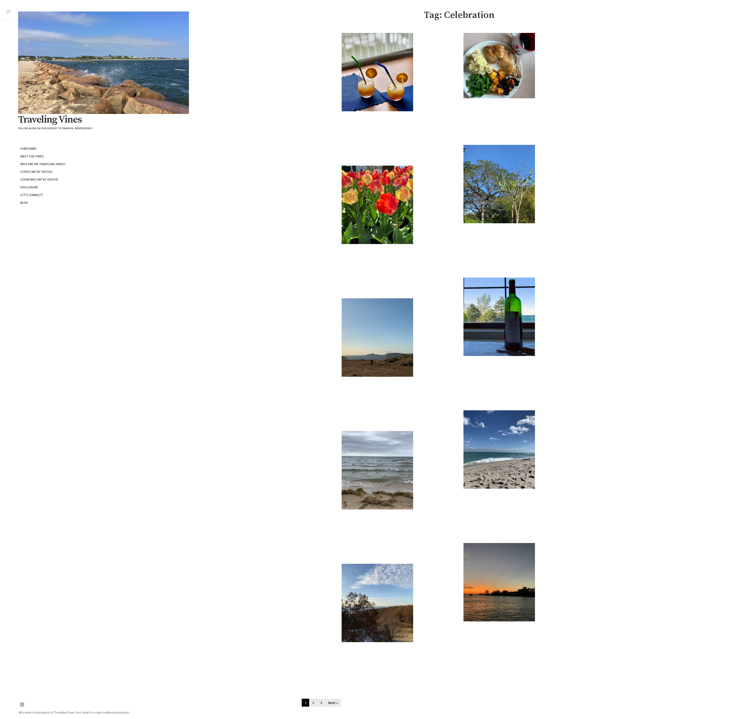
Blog (24, 203)
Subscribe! (28, 148)
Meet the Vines (32, 156)
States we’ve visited (36, 172)
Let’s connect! (31, 195)
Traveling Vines (50, 120)
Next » (333, 703)
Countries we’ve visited (39, 179)
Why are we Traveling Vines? (43, 164)
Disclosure (29, 187)
